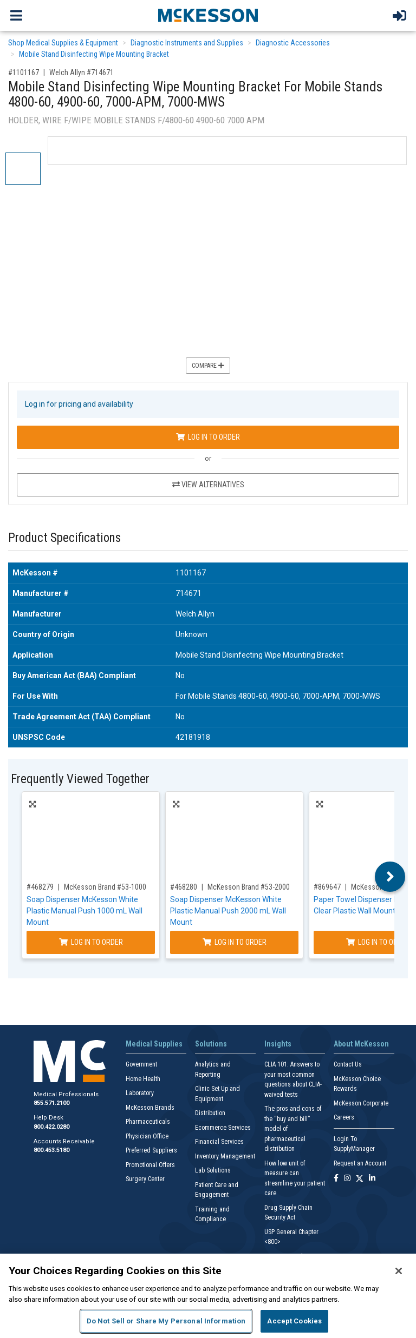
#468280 (183, 887)
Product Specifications (64, 538)
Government (141, 1064)
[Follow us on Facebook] (336, 1179)
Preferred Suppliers (151, 1150)
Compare (208, 365)
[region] (208, 1296)
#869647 (327, 887)
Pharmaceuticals (148, 1121)
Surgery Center (145, 1179)
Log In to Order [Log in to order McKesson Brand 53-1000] (91, 942)
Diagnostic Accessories (293, 42)
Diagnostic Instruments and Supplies (187, 42)
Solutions (211, 1043)
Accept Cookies (294, 1321)
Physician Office (147, 1136)
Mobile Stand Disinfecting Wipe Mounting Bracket (94, 54)
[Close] (399, 1271)
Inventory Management (225, 1156)
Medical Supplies (154, 1043)
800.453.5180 (51, 1150)
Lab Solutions (213, 1170)
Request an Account (360, 1163)
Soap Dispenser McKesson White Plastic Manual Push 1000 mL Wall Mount (84, 910)
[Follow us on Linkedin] (372, 1179)
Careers (344, 1117)
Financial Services (219, 1141)
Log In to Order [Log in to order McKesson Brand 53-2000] (234, 942)
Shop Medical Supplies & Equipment (63, 42)
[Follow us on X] (359, 1179)
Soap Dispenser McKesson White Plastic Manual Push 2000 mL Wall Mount (228, 910)
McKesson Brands (150, 1107)
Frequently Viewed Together (80, 779)
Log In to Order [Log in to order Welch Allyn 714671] (208, 437)
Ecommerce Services (223, 1127)
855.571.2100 (51, 1103)
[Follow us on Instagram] (347, 1179)
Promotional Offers (150, 1165)
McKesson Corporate (361, 1103)
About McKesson (361, 1043)
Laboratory (140, 1093)
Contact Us (348, 1064)
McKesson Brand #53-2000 (248, 887)
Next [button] (390, 877)
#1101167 (23, 72)
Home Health (143, 1079)
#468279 (40, 887)
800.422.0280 (51, 1126)
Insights (277, 1043)
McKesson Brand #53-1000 (105, 887)
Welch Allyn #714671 (81, 72)
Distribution (210, 1113)
